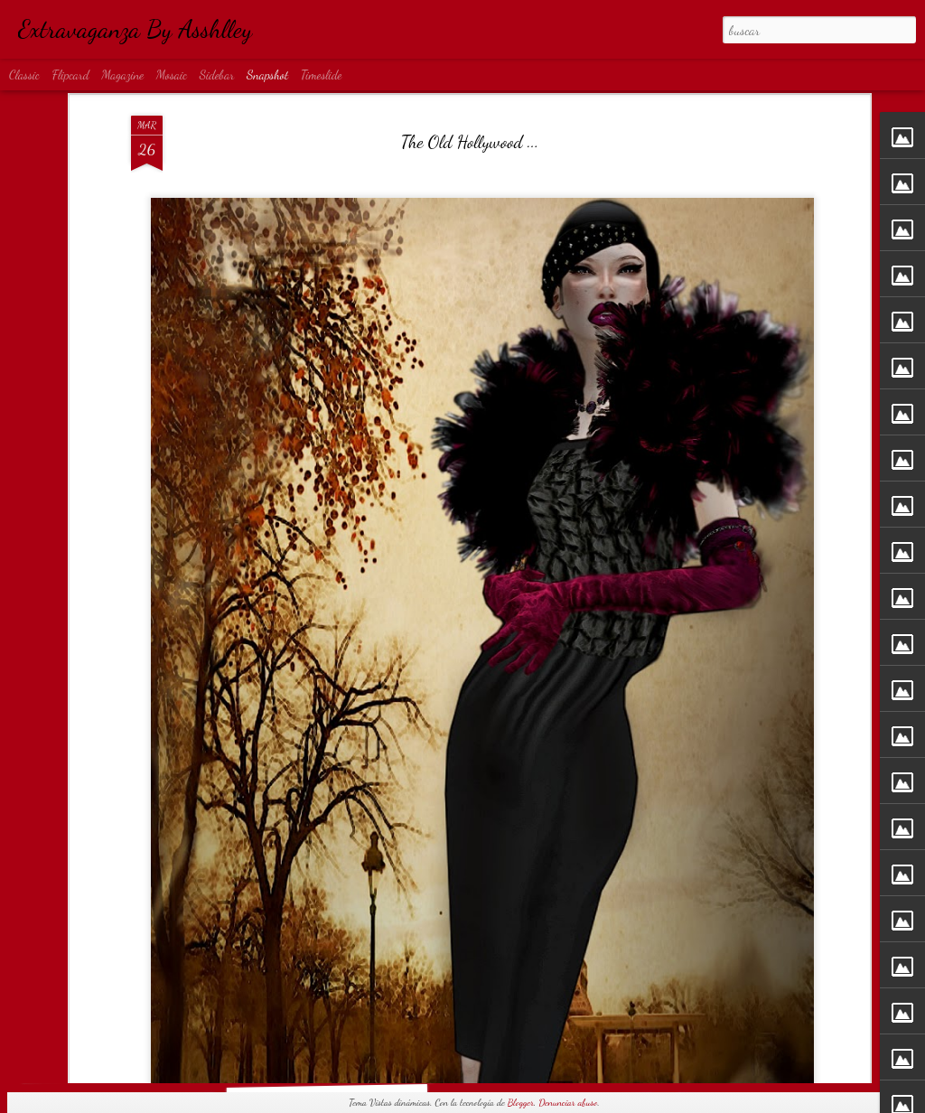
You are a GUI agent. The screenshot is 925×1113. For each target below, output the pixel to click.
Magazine (122, 74)
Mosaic (171, 74)
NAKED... (770, 1050)
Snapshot (267, 74)
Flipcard (70, 74)
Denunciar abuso (567, 1102)
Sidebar (217, 74)
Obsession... (122, 1058)
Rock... (334, 1058)
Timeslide (321, 74)
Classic (24, 74)
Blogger (521, 1102)
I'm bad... (552, 1048)
